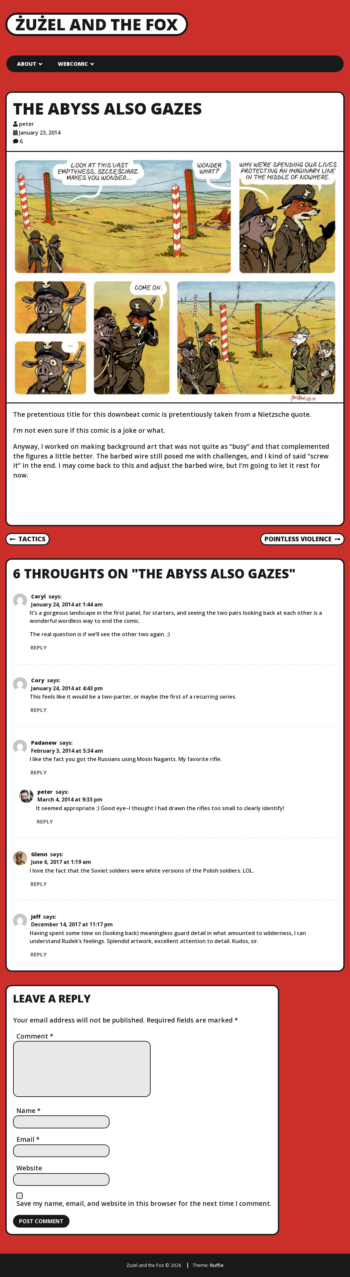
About (26, 63)
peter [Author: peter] (26, 124)
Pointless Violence (302, 539)
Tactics (27, 539)
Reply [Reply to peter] (45, 821)
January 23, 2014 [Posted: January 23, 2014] (39, 132)
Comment (34, 1036)
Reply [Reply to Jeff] (38, 954)
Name (28, 1110)
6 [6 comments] (21, 141)
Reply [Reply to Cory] (38, 710)
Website (29, 1167)
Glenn (39, 854)
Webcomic (73, 63)
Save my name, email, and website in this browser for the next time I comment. (144, 1203)
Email (28, 1139)
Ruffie (216, 1265)
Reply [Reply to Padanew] (38, 772)
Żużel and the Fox (96, 24)
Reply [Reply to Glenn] (38, 884)
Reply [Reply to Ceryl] (38, 647)
